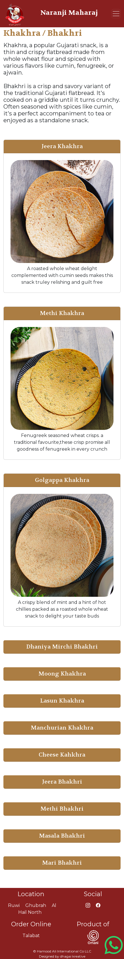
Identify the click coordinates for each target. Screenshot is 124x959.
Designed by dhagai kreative (62, 956)
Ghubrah (35, 905)
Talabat (31, 935)
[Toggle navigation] (116, 13)
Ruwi (14, 905)
